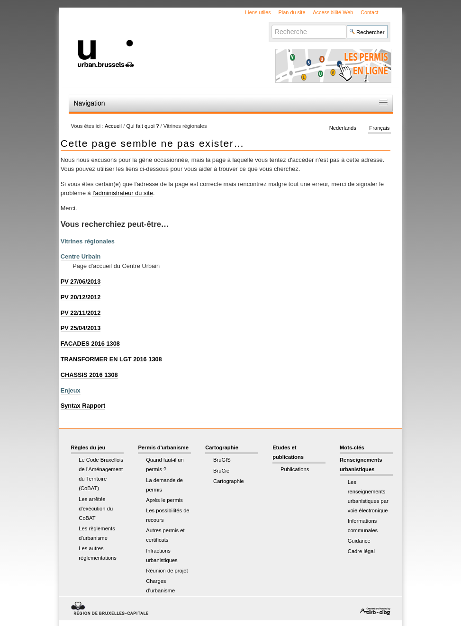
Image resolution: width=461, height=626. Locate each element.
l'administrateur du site (122, 193)
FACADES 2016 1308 (90, 343)
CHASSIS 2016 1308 (89, 374)
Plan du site (292, 12)
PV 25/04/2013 (81, 327)
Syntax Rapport (83, 405)
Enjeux (71, 390)
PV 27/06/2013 (81, 281)
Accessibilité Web (333, 12)
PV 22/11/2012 (81, 312)
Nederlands (342, 128)
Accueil (113, 126)
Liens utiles (258, 12)
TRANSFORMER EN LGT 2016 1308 (111, 359)
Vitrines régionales (88, 241)
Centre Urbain (81, 256)
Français (379, 128)
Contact (369, 12)
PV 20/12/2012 (81, 297)
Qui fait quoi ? (142, 126)
